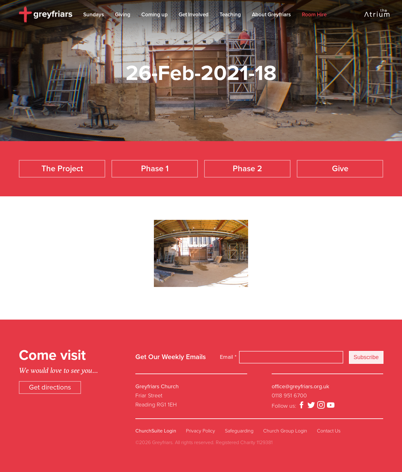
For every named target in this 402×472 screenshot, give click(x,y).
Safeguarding (239, 431)
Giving (122, 14)
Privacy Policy (200, 431)
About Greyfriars (271, 14)
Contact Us (328, 431)
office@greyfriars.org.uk (300, 386)
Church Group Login (285, 431)
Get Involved (194, 14)
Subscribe (366, 357)
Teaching (230, 14)
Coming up (154, 14)
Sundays (93, 14)
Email (228, 356)
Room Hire (314, 14)
